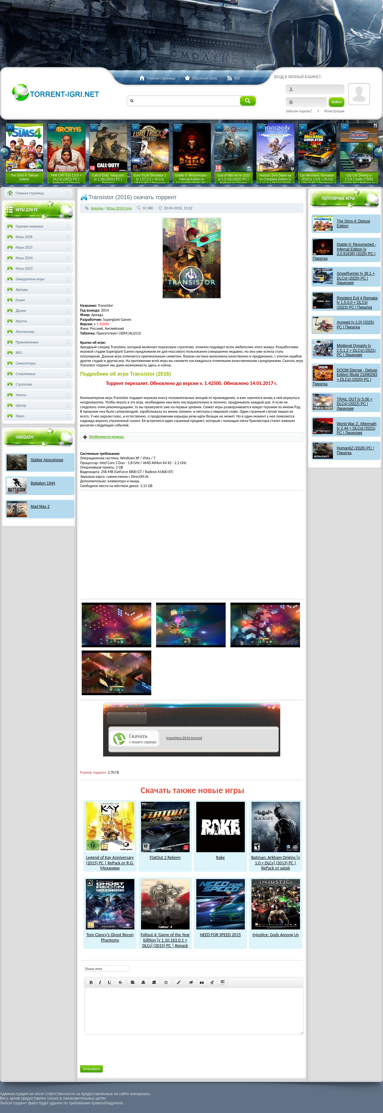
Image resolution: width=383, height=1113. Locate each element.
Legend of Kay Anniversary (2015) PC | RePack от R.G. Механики (110, 860)
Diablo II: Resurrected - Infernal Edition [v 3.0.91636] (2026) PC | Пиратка (344, 251)
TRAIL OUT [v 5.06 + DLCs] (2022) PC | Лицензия (354, 404)
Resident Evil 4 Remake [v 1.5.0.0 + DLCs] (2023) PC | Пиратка (357, 303)
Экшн (15, 416)
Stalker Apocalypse (47, 460)
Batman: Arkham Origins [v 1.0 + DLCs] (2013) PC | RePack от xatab (275, 860)
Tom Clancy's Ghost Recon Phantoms (110, 935)
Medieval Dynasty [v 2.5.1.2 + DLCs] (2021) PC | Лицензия (356, 350)
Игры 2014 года (119, 208)
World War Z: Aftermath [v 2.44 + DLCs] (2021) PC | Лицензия (357, 428)
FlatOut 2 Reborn (165, 854)
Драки (16, 310)
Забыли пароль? (299, 111)
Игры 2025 (19, 247)
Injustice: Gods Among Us (276, 932)
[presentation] (132, 1048)
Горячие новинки (24, 226)
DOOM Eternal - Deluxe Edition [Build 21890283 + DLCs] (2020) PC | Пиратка (345, 377)
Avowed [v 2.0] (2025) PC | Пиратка (355, 324)
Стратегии (19, 384)
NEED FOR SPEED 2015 (220, 932)
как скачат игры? (126, 719)
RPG (14, 353)
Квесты (16, 321)
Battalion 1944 (43, 483)
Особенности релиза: (106, 437)
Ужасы (16, 395)
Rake (220, 854)
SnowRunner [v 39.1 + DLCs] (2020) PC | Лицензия (356, 278)
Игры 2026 (19, 237)
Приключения (22, 342)
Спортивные (21, 374)
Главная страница (25, 193)
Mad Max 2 (40, 506)
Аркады (97, 208)
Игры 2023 (19, 268)
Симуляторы (21, 363)
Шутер (16, 405)
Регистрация (334, 111)
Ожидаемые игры (25, 279)
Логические (20, 331)
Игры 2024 (19, 258)
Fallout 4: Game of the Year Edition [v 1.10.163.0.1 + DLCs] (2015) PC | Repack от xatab (165, 940)
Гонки (15, 300)
